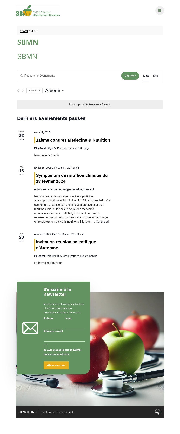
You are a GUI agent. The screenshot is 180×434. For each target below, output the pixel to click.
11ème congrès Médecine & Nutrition (73, 140)
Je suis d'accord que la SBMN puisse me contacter (62, 352)
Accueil (24, 31)
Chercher (130, 75)
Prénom (49, 318)
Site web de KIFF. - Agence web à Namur (158, 412)
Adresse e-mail (64, 335)
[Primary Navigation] (159, 10)
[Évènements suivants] (23, 90)
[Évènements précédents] (18, 90)
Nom (68, 318)
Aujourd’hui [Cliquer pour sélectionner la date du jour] (34, 90)
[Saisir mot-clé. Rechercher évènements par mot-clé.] (69, 75)
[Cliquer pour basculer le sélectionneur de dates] (54, 90)
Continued (102, 221)
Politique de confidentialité (58, 412)
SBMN (38, 10)
